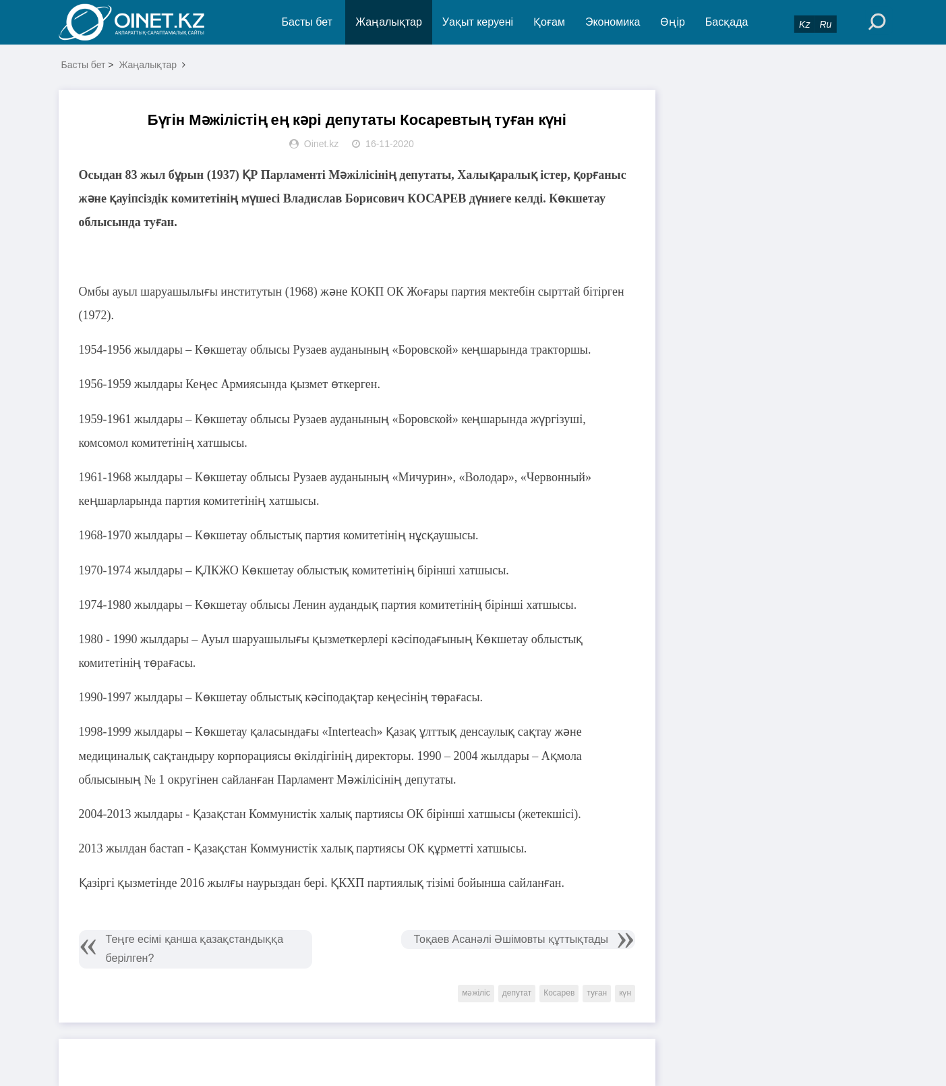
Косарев (558, 993)
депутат (516, 993)
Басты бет (307, 22)
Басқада (726, 22)
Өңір (672, 22)
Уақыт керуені (477, 22)
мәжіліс (476, 993)
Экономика (613, 22)
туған (597, 993)
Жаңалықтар (388, 22)
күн (625, 993)
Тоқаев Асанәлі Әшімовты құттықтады (510, 939)
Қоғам (549, 22)
